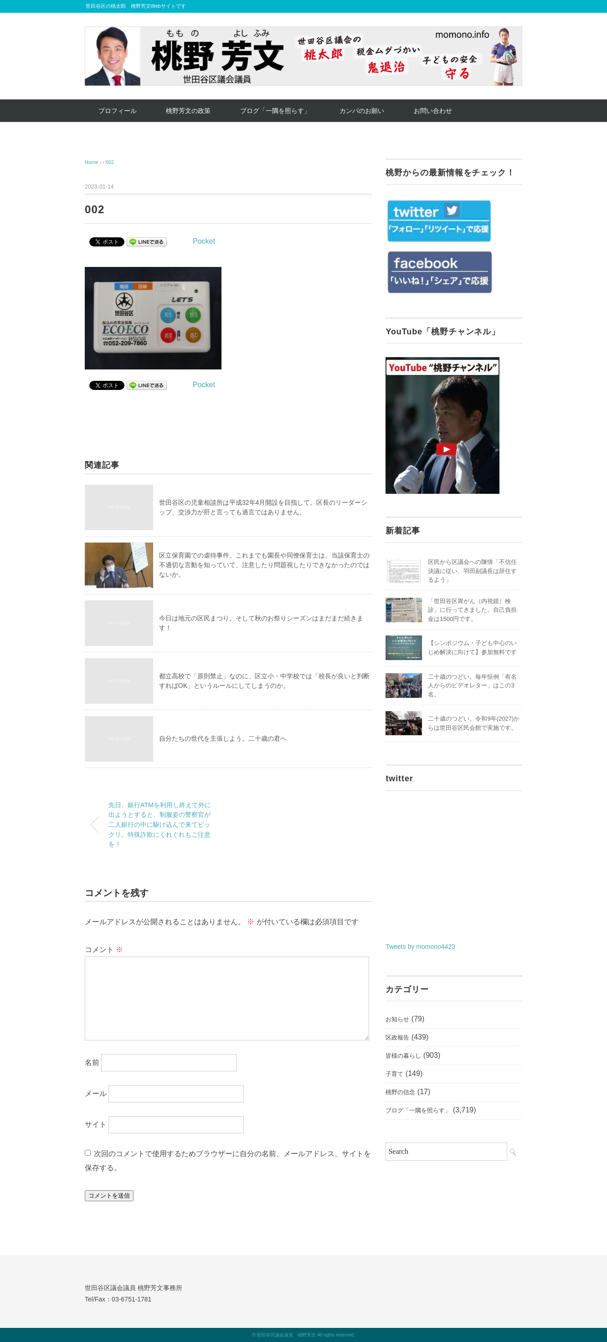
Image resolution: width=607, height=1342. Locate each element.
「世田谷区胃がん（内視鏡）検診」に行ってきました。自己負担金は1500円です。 (472, 610)
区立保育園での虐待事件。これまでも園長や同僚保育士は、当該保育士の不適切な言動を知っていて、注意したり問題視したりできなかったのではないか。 (264, 565)
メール (96, 1093)
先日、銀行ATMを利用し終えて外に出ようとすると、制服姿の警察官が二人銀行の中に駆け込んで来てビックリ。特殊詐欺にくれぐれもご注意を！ (159, 824)
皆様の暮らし (403, 1055)
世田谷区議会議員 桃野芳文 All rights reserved (305, 1334)
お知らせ (397, 1019)
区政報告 (397, 1037)
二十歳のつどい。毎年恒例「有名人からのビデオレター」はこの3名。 (472, 685)
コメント (104, 949)
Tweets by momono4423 (420, 946)
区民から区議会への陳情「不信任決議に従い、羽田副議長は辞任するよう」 (472, 570)
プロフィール (117, 110)
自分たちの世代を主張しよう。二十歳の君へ (223, 738)
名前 (92, 1062)
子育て (394, 1074)
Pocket (204, 241)
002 (110, 162)
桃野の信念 (400, 1092)
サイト (96, 1124)
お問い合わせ (433, 110)
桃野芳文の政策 (188, 110)
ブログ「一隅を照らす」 (275, 110)
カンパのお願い (362, 110)
